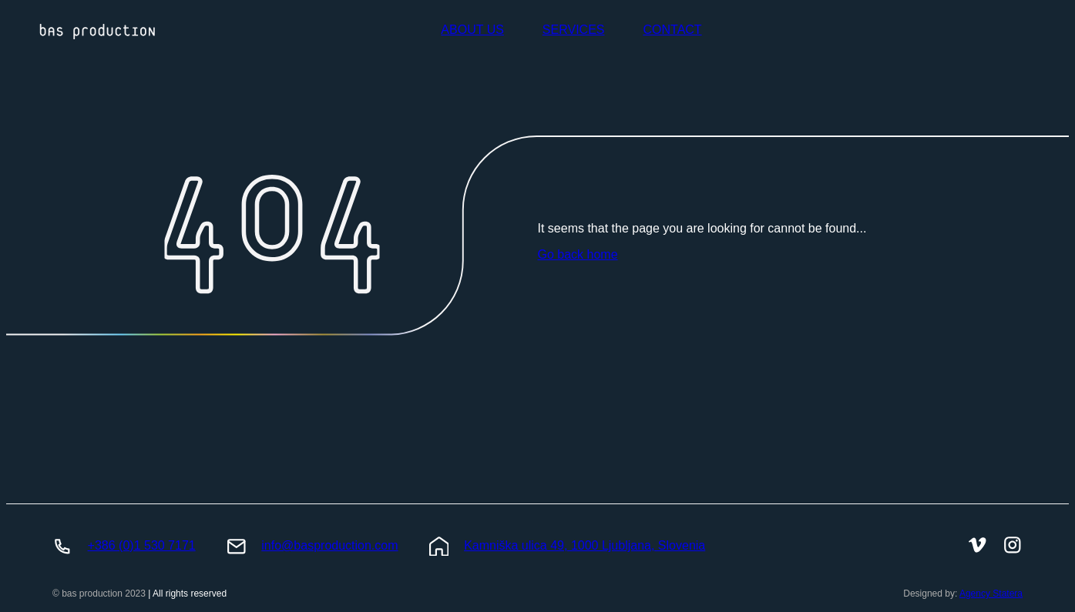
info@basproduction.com (329, 545)
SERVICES (574, 29)
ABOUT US (472, 29)
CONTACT (672, 29)
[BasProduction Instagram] (1013, 546)
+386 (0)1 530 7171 (142, 545)
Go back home (578, 254)
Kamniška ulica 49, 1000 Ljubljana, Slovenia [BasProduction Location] (584, 545)
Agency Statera (991, 593)
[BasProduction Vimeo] (978, 546)
